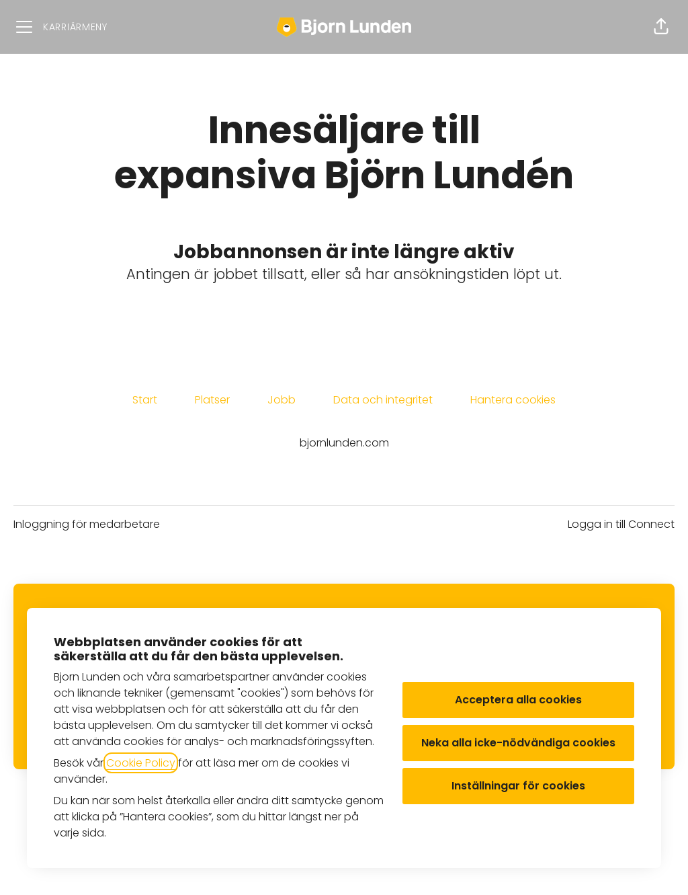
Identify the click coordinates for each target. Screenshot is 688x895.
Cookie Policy (140, 763)
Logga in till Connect (621, 524)
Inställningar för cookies (518, 785)
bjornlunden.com (344, 443)
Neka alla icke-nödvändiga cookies (518, 742)
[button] (661, 27)
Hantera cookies (513, 399)
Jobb (281, 399)
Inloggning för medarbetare (86, 524)
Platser (212, 399)
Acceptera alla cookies (518, 699)
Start (144, 399)
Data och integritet (383, 399)
